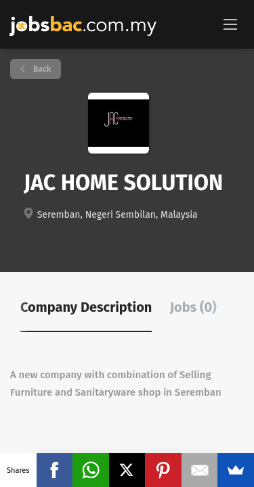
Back (41, 69)
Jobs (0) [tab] (193, 307)
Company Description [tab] (86, 307)
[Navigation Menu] (230, 24)
